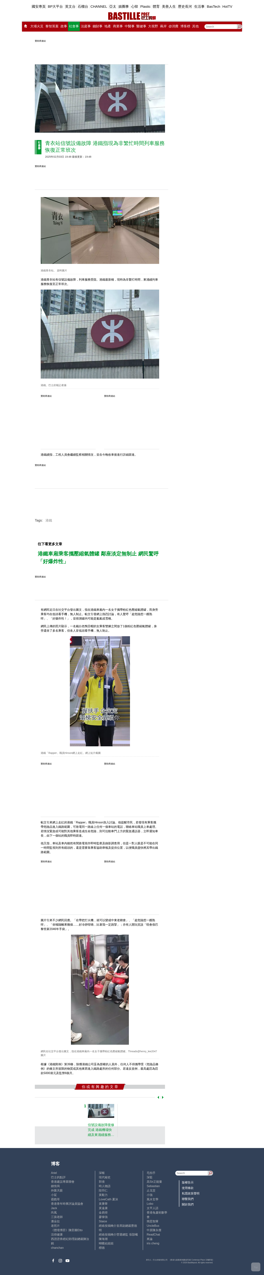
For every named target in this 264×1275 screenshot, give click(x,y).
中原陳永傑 (154, 1230)
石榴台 (83, 6)
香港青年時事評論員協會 (67, 1203)
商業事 (118, 26)
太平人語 (152, 1208)
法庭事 (86, 26)
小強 (150, 1194)
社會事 (74, 26)
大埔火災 (36, 26)
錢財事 (97, 26)
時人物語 (105, 1186)
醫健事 (141, 26)
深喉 (102, 1172)
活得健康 (57, 1234)
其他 (195, 26)
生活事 (199, 6)
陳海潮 (103, 1239)
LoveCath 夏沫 (108, 1199)
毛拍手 (151, 1172)
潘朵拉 (55, 1221)
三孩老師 (57, 1216)
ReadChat (153, 1234)
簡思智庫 (152, 1221)
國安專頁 (39, 6)
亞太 (112, 6)
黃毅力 (103, 1194)
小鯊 (54, 1194)
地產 (107, 26)
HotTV (227, 6)
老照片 (55, 1225)
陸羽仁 (103, 1190)
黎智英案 (52, 26)
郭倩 (102, 1181)
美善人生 (169, 6)
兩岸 (163, 26)
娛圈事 (123, 6)
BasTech (213, 6)
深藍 (150, 1177)
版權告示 (188, 1182)
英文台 (70, 6)
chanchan (57, 1247)
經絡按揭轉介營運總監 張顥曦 (118, 1234)
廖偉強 (103, 1216)
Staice (103, 1221)
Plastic (145, 6)
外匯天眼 (57, 1190)
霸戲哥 (55, 1199)
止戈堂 (151, 1190)
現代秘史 (105, 1177)
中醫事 (130, 26)
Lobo (150, 1203)
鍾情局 (55, 1186)
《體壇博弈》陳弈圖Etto (66, 1230)
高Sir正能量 (154, 1181)
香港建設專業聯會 (62, 1181)
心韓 (134, 6)
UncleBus (153, 1225)
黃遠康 (103, 1208)
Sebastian (153, 1186)
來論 (150, 1239)
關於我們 (188, 1204)
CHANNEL (98, 6)
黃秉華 (103, 1203)
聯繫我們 (188, 1198)
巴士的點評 (58, 1177)
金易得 (103, 1212)
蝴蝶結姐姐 (106, 1243)
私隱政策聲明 (190, 1193)
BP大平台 (55, 6)
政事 (63, 26)
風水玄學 (152, 1199)
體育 (156, 6)
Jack (54, 1208)
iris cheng (153, 1243)
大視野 (153, 26)
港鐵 (48, 520)
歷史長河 (185, 6)
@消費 (173, 26)
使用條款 (188, 1187)
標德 (102, 1247)
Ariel (54, 1172)
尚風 (54, 1212)
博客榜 (185, 26)
